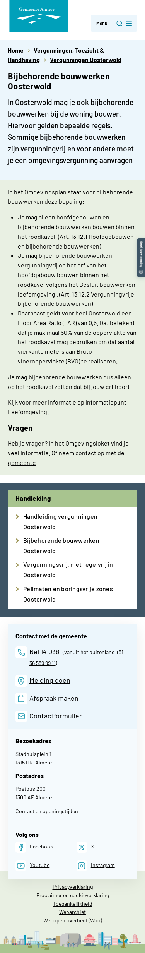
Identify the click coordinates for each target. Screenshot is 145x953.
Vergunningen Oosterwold (85, 59)
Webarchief (72, 911)
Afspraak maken (53, 698)
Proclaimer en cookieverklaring (72, 895)
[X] (85, 847)
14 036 (50, 651)
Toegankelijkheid (72, 903)
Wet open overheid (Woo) (72, 920)
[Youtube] (32, 865)
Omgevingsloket (87, 443)
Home (16, 50)
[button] (141, 242)
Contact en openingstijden (46, 811)
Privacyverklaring (73, 886)
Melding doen (49, 680)
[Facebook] (34, 847)
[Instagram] (96, 865)
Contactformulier (55, 715)
